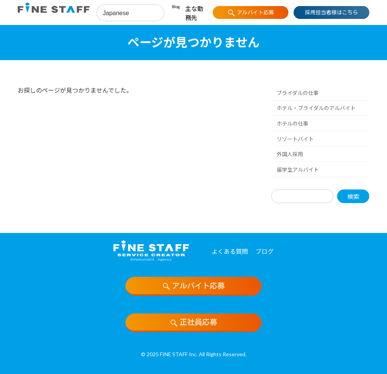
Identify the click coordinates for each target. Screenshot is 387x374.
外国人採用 (290, 154)
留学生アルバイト (298, 169)
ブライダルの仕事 (298, 93)
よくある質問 (230, 251)
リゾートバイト (295, 138)
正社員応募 (193, 322)
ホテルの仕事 (292, 123)
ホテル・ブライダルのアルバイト (316, 108)
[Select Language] (130, 13)
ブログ (264, 251)
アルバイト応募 (193, 286)
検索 (353, 196)
